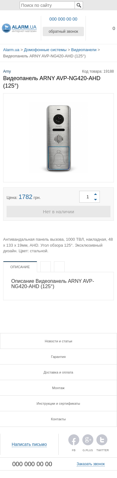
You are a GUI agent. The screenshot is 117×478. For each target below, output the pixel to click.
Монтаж (58, 388)
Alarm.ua (11, 49)
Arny (7, 71)
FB (73, 441)
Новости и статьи (58, 341)
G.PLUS (87, 441)
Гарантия (58, 357)
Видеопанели (83, 49)
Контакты (58, 419)
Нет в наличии (58, 211)
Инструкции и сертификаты (58, 403)
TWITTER (101, 441)
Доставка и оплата (58, 372)
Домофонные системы (45, 49)
